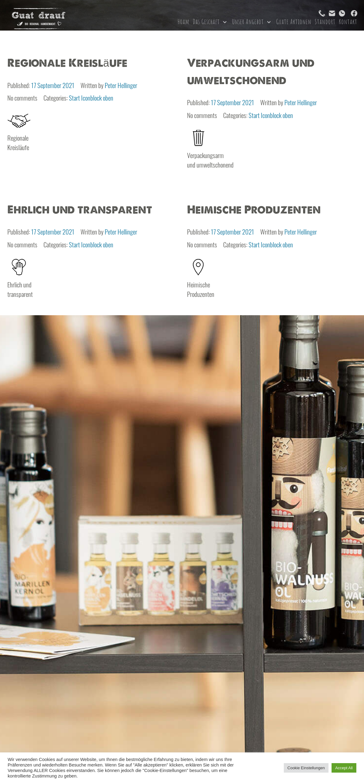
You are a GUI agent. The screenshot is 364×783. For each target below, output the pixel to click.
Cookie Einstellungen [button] (306, 768)
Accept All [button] (344, 768)
